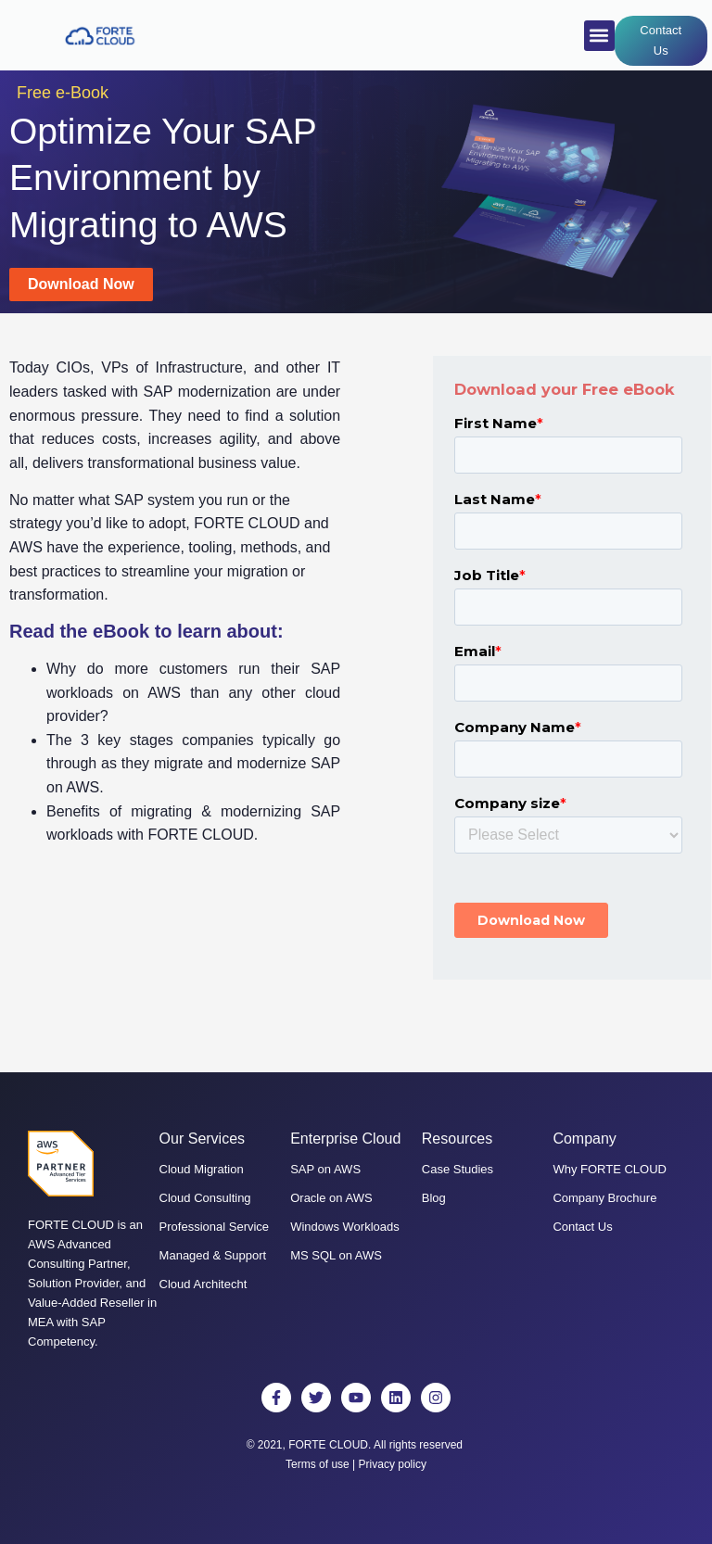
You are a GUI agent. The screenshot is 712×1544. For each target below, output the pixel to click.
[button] (599, 35)
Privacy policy (392, 1464)
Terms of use (318, 1464)
